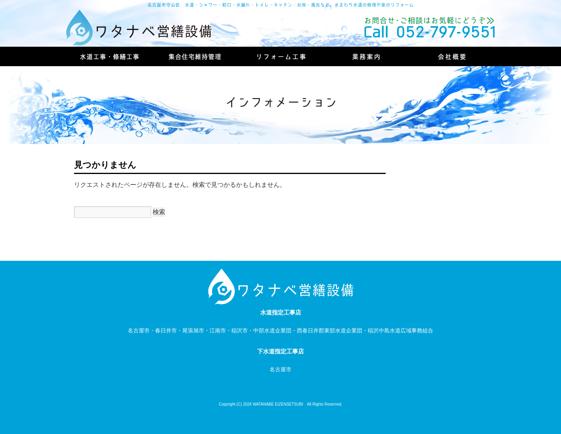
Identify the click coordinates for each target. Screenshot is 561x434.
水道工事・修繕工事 (109, 56)
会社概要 (452, 56)
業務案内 (366, 56)
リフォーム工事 (280, 56)
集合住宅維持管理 (195, 56)
